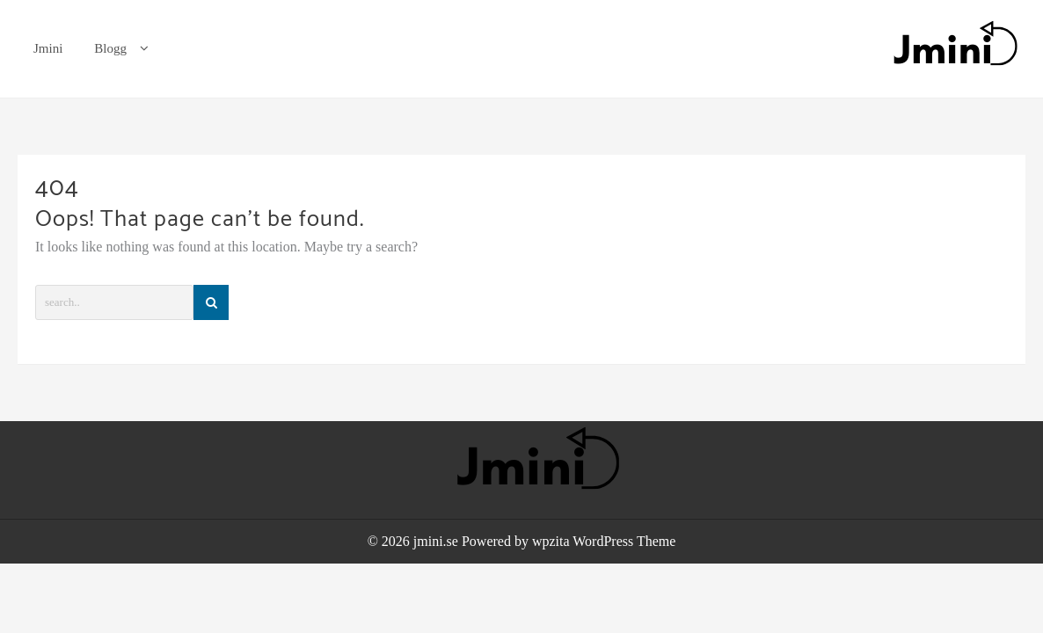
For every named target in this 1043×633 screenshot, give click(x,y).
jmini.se (435, 541)
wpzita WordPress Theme (603, 541)
